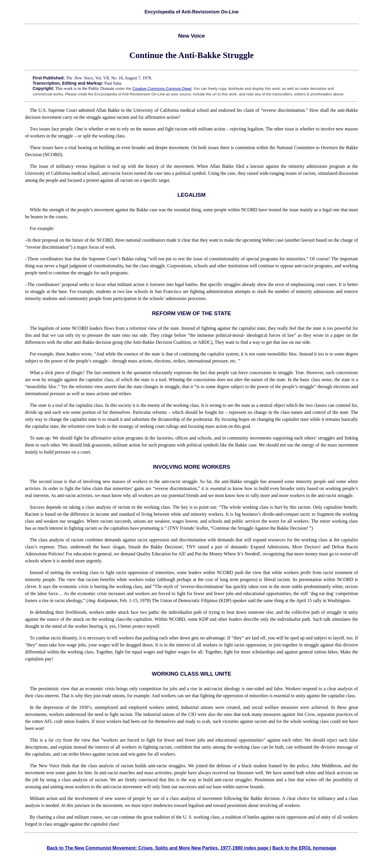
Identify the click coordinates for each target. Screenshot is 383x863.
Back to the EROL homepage (304, 847)
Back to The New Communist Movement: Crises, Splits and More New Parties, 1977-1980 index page (158, 847)
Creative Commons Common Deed (161, 88)
